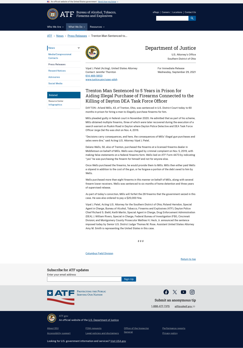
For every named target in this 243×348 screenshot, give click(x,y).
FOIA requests (94, 328)
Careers (166, 12)
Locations (177, 12)
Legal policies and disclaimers (102, 333)
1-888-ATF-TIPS (160, 306)
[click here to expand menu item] (79, 48)
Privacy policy (170, 333)
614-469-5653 (94, 75)
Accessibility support (59, 333)
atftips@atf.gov (184, 306)
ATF (49, 35)
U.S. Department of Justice (103, 320)
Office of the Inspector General (136, 330)
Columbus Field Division (99, 253)
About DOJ (53, 328)
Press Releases (77, 35)
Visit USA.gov (118, 341)
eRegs (156, 12)
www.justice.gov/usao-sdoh (101, 79)
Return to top (188, 259)
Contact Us (190, 12)
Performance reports (173, 328)
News (60, 35)
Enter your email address (61, 274)
